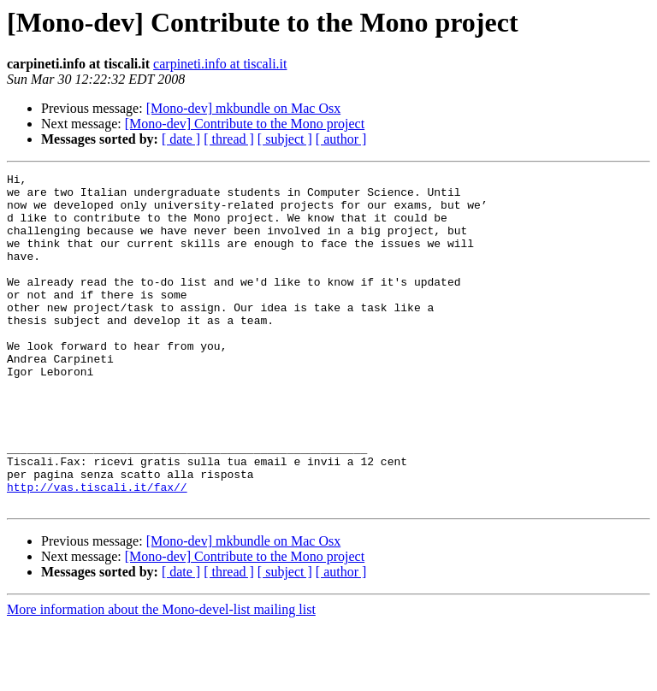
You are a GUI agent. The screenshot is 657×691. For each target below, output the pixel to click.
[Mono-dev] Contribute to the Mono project (244, 123)
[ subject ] (284, 139)
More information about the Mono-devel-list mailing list (161, 676)
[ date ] (181, 139)
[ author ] (341, 139)
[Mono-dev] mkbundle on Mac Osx (243, 108)
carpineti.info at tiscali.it (220, 63)
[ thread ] (229, 139)
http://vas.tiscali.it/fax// (97, 550)
